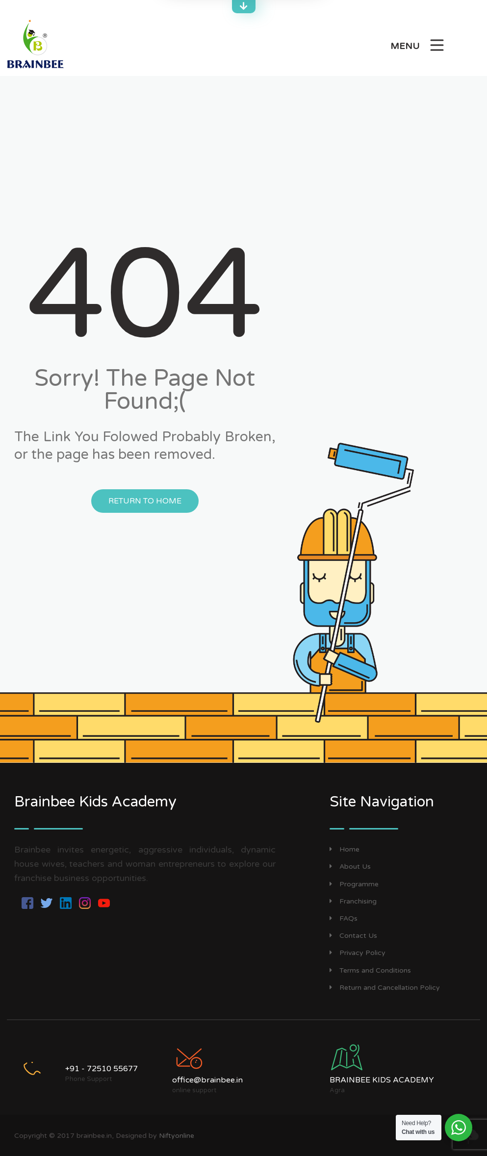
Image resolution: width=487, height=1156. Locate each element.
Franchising (353, 901)
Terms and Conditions (370, 970)
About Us (350, 866)
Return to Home (144, 501)
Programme (354, 884)
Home (344, 849)
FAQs (344, 918)
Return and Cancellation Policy (385, 987)
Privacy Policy (357, 953)
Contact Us (353, 935)
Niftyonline (176, 1135)
